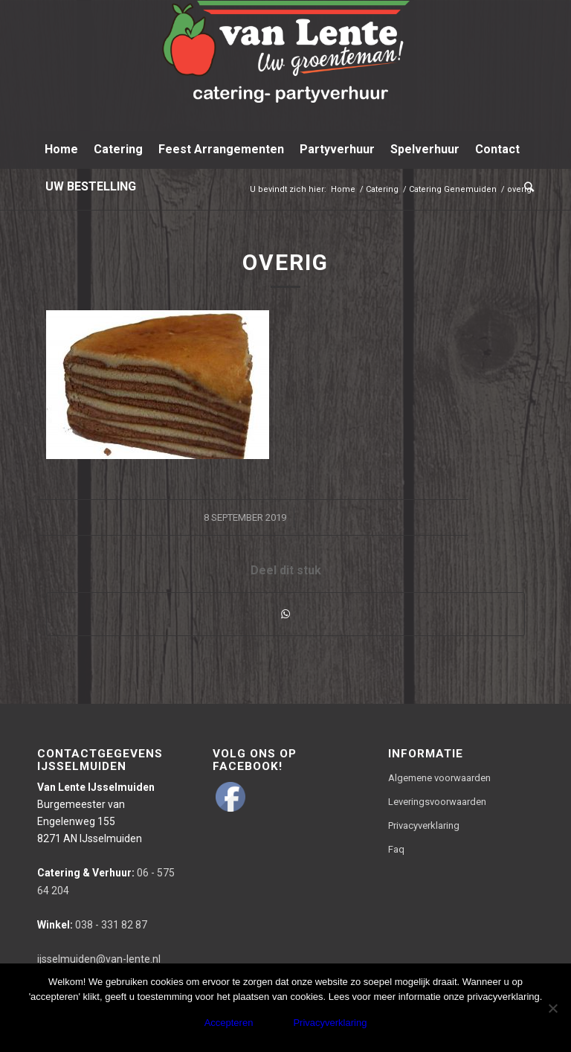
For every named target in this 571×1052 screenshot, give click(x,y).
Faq (396, 849)
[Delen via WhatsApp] (285, 614)
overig (285, 262)
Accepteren (229, 1022)
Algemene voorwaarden (439, 777)
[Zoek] (525, 186)
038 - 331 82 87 (92, 925)
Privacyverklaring (423, 825)
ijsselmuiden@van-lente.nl (99, 959)
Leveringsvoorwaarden (437, 801)
